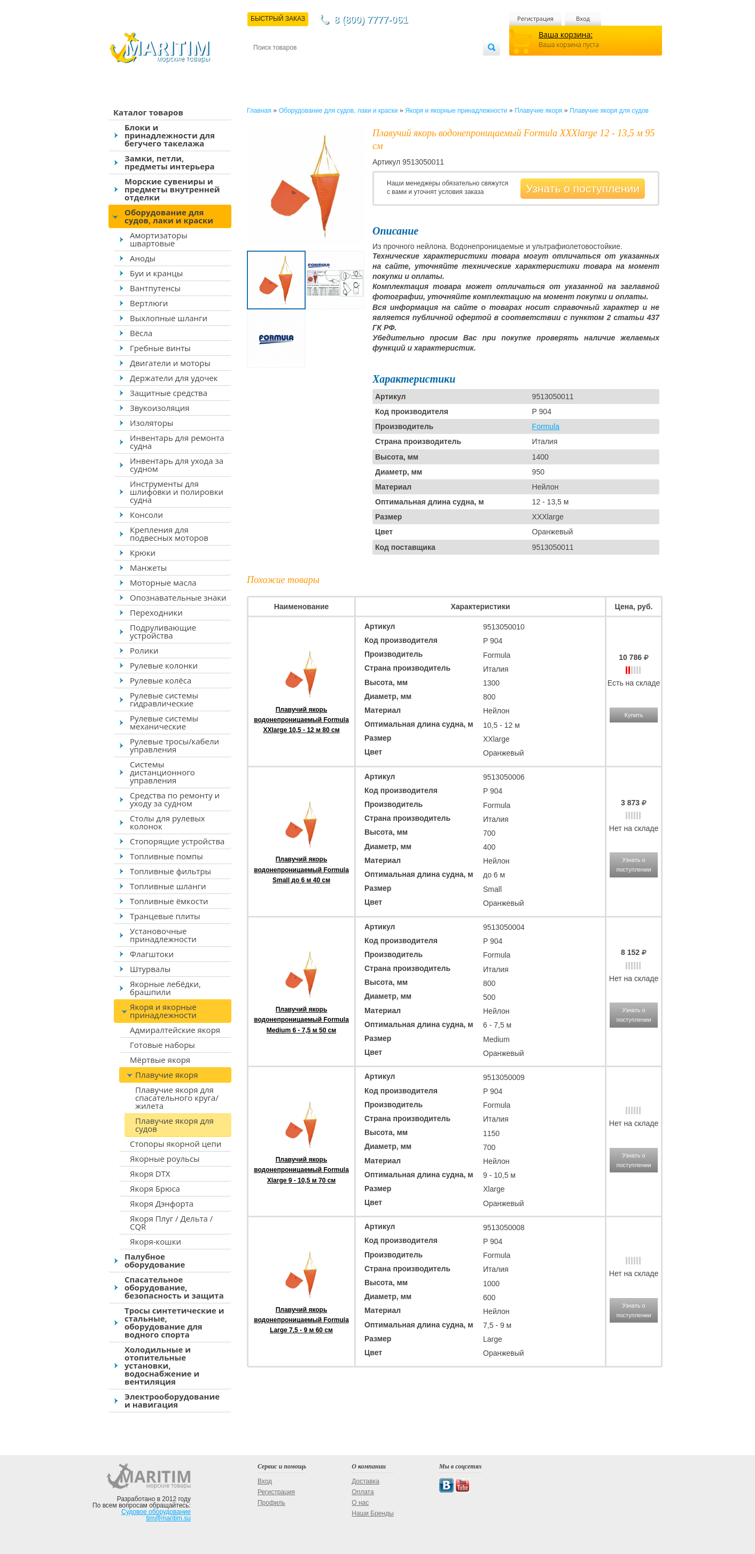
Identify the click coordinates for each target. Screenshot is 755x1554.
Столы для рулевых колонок (167, 822)
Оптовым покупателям (449, 64)
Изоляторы (151, 422)
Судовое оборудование (156, 1512)
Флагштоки (152, 954)
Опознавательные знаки (178, 597)
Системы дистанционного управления (162, 772)
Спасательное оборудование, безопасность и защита (174, 1287)
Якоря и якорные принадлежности (163, 1010)
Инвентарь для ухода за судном (176, 464)
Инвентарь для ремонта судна (177, 441)
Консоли (146, 514)
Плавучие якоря (166, 1074)
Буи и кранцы (156, 273)
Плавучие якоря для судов (174, 1124)
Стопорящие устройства (177, 841)
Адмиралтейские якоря (175, 1029)
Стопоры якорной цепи (175, 1143)
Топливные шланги (168, 886)
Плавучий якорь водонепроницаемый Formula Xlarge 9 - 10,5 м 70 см (301, 1170)
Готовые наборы (162, 1044)
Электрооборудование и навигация (172, 1400)
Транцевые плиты (165, 916)
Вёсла (141, 333)
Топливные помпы (166, 856)
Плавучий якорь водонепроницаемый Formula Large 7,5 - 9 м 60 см (301, 1320)
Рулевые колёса (160, 680)
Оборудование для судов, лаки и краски (168, 216)
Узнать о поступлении (583, 188)
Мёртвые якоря (160, 1059)
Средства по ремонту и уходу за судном (175, 799)
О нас (360, 1502)
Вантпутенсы (155, 288)
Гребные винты (160, 348)
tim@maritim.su (168, 1518)
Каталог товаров (148, 112)
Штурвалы (150, 969)
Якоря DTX (150, 1173)
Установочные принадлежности (163, 935)
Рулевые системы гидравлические (164, 699)
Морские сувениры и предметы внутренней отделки (172, 189)
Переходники (156, 612)
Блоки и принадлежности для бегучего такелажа (169, 135)
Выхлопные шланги (168, 318)
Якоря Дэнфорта (161, 1203)
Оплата (341, 64)
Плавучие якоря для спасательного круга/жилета (177, 1097)
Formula (545, 426)
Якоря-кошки (155, 1241)
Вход (583, 18)
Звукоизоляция (160, 407)
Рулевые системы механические (164, 722)
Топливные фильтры (170, 871)
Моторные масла (163, 582)
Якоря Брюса (155, 1188)
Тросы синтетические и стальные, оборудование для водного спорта (174, 1322)
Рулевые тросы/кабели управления (174, 745)
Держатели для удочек (174, 377)
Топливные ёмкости (169, 901)
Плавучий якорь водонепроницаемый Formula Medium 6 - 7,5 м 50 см (301, 1020)
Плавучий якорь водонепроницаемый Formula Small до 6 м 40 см (301, 869)
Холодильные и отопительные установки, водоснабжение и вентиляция (161, 1365)
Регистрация (535, 18)
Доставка (305, 64)
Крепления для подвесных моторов (169, 533)
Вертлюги (149, 303)
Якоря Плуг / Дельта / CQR (171, 1222)
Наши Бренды (372, 1513)
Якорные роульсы (165, 1158)
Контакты (265, 64)
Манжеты (148, 567)
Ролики (144, 650)
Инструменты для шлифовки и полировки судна (176, 491)
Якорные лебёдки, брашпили (165, 987)
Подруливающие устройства (163, 631)
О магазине (381, 64)
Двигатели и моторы (170, 363)
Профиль (271, 1502)
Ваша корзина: (566, 34)
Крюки (142, 552)
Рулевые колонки (164, 665)
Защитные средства (168, 392)
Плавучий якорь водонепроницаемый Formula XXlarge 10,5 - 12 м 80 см (301, 720)
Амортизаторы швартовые (159, 239)
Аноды (142, 258)
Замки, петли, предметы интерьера (169, 162)
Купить (634, 715)
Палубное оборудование (154, 1260)
